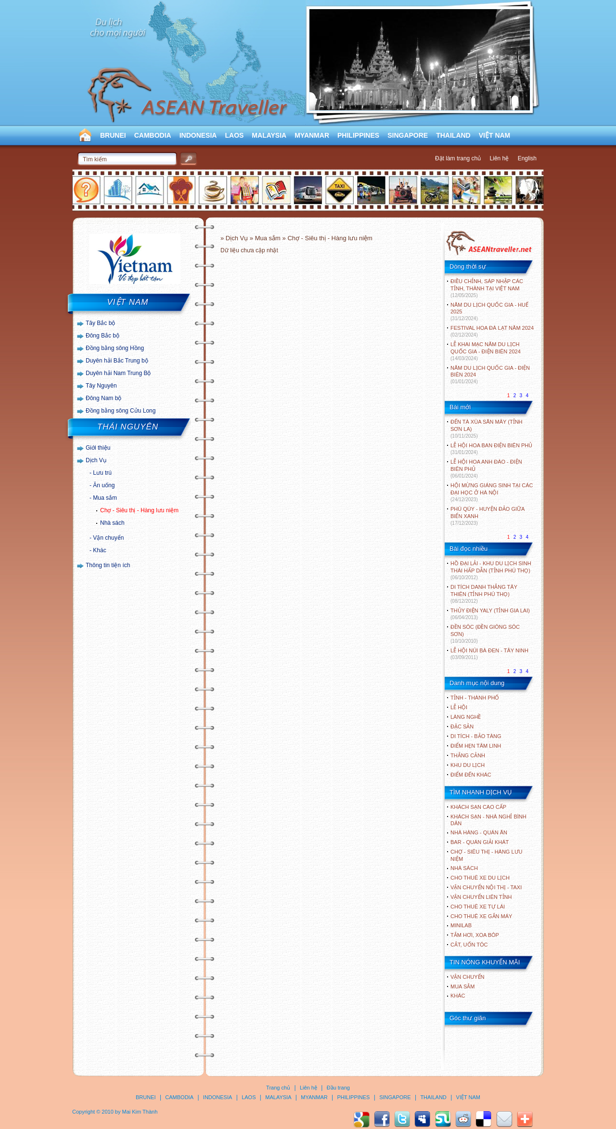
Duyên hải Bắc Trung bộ (117, 360)
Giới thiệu (98, 447)
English (527, 158)
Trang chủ (278, 1087)
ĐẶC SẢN (462, 726)
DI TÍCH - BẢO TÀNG (475, 736)
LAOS (234, 135)
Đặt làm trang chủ (458, 158)
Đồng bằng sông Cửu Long (120, 410)
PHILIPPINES (358, 135)
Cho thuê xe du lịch (480, 878)
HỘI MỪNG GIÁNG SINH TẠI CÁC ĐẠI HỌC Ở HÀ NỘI (491, 492)
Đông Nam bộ (103, 398)
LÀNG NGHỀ (465, 717)
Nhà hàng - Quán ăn (478, 832)
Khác (99, 550)
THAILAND (453, 135)
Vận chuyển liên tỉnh (481, 897)
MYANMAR (312, 135)
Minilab (461, 925)
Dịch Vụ (96, 460)
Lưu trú (102, 472)
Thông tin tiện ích (108, 565)
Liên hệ (499, 158)
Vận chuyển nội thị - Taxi (486, 887)
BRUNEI (113, 135)
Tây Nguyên (101, 385)
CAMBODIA (152, 135)
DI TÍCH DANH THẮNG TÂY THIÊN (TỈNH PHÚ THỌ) (483, 594)
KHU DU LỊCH (467, 765)
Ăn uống (104, 485)
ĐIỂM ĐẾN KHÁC (470, 775)
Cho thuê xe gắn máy (481, 916)
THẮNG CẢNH (467, 755)
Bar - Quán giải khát (479, 842)
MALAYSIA (269, 135)
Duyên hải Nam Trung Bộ (118, 373)
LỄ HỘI (458, 707)
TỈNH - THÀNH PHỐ (474, 698)
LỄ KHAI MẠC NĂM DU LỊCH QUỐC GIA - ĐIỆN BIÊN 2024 (485, 351)
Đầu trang (338, 1087)
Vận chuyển (108, 537)
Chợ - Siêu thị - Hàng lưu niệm (139, 510)
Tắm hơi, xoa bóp (474, 935)
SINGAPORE (407, 135)
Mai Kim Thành (140, 1112)
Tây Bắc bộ (100, 323)
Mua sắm (105, 497)
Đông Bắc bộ (102, 335)
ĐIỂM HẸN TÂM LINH (475, 746)
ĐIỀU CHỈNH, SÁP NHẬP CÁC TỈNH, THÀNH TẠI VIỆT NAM (486, 288)
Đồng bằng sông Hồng (115, 348)
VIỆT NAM (495, 135)
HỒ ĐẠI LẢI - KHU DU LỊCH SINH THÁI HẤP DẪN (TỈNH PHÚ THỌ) (490, 570)
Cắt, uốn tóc (469, 944)
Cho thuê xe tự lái (477, 906)
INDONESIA (198, 135)
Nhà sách (112, 522)
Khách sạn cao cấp (478, 807)
